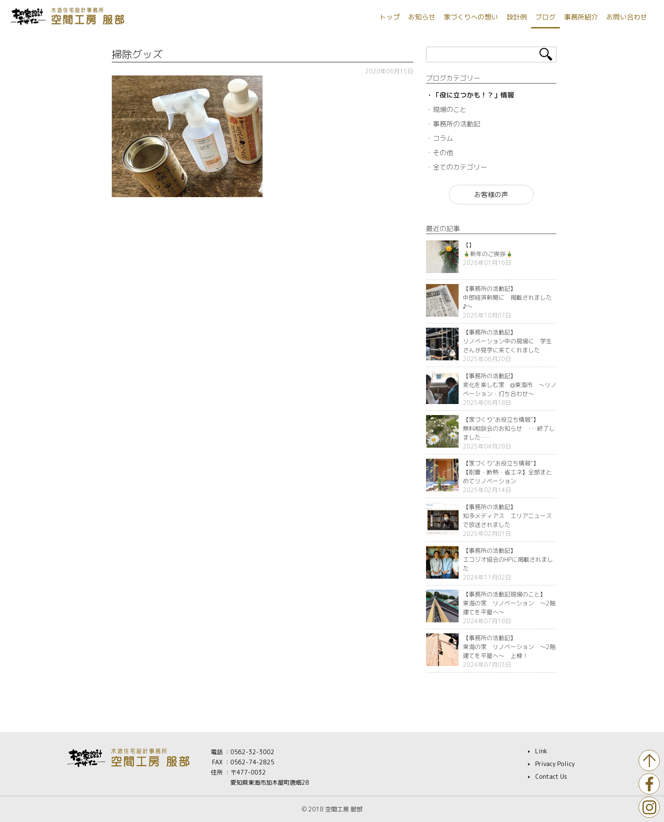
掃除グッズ (137, 54)
